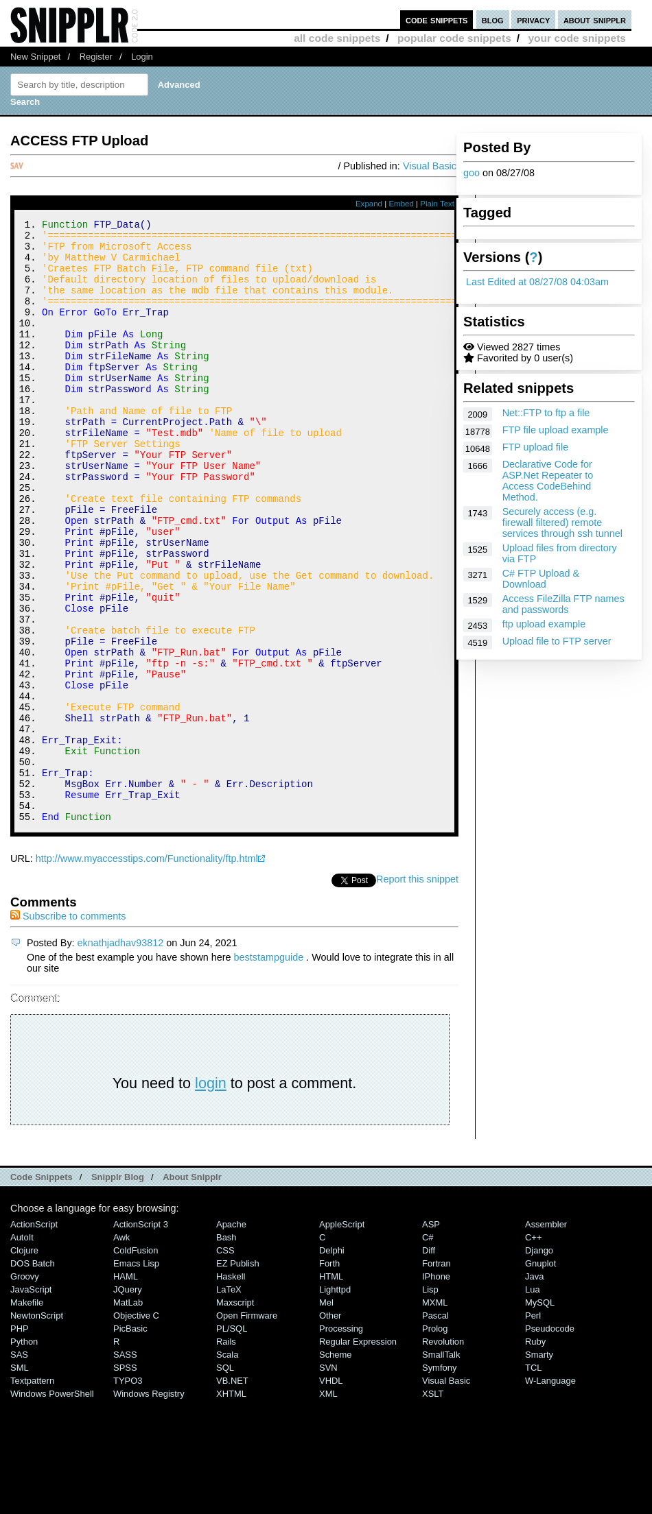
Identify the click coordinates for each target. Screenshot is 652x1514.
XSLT (432, 1507)
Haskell (230, 1389)
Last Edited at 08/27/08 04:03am (537, 281)
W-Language (550, 1494)
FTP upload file (535, 447)
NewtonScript (36, 1428)
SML (19, 1481)
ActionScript (34, 1337)
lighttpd (335, 1402)
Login (142, 56)
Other (330, 1428)
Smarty (539, 1468)
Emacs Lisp (136, 1376)
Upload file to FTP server (557, 641)
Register (96, 56)
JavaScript (30, 1402)
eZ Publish (237, 1376)
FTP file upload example (555, 429)
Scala (227, 1468)
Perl (533, 1428)
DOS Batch (32, 1376)
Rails (226, 1455)
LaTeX (229, 1402)
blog (493, 19)
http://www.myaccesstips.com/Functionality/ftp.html (147, 971)
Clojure (24, 1363)
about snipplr (594, 19)
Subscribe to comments (68, 1029)
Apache (231, 1337)
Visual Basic (429, 165)
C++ (533, 1350)
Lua (532, 1402)
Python (24, 1455)
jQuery (127, 1402)
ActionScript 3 (140, 1337)
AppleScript (341, 1337)
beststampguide (269, 1070)
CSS (225, 1363)
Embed (401, 204)
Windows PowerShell (52, 1507)
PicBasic (130, 1442)
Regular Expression (358, 1455)
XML (328, 1507)
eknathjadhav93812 (121, 1055)
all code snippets (337, 38)
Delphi (332, 1363)
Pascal (435, 1428)
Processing (341, 1442)
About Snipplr (192, 1290)
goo (471, 172)
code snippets (437, 19)
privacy (533, 19)
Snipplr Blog (117, 1290)
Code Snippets (41, 1290)
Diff (428, 1363)
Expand (369, 204)
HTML (331, 1389)
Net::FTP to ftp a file (546, 412)
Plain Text (437, 204)
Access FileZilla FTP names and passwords (563, 604)
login (210, 1196)
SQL (225, 1481)
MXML (434, 1415)
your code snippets (577, 38)
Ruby (535, 1455)
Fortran (436, 1376)
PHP (19, 1442)
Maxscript (235, 1415)
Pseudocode (549, 1442)
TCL (533, 1481)
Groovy (24, 1389)
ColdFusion (136, 1363)
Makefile (26, 1415)
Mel (326, 1415)
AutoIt (22, 1350)
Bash (226, 1350)
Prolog (434, 1442)
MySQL (540, 1415)
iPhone (436, 1389)
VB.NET (232, 1494)
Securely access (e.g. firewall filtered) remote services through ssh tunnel (562, 522)
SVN (328, 1481)
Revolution (443, 1455)
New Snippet (35, 56)
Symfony (439, 1481)
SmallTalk (441, 1468)
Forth (329, 1376)
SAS (19, 1468)
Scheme (335, 1468)
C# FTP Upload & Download (541, 579)
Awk (121, 1350)
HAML (125, 1389)
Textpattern (32, 1494)
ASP (431, 1337)
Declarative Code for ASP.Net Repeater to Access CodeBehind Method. (548, 481)
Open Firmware (246, 1428)
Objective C (136, 1428)
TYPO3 (127, 1494)
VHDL (331, 1494)
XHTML (231, 1507)
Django (539, 1363)
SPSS (125, 1481)
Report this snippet (417, 992)
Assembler (546, 1337)
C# (428, 1350)
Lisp (430, 1402)
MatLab (128, 1415)
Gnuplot (540, 1376)
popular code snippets (454, 38)
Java (534, 1389)
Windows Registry (149, 1507)
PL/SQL (231, 1442)
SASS (125, 1468)
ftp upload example (544, 623)
